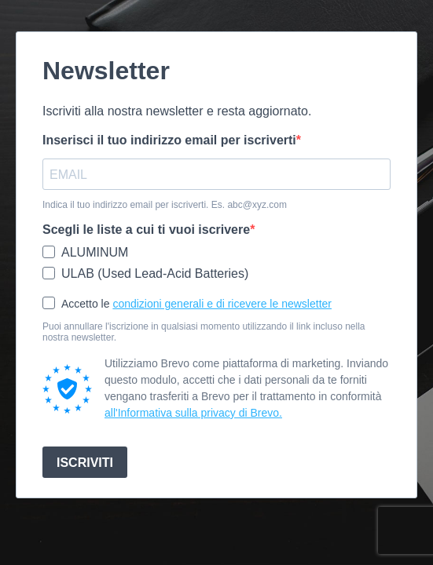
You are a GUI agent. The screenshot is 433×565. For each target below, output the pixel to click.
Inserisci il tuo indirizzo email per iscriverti (169, 140)
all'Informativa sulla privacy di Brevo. (193, 412)
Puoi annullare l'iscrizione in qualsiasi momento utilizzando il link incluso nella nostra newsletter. (203, 332)
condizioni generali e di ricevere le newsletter (222, 303)
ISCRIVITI (85, 462)
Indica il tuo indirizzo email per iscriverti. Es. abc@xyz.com (164, 204)
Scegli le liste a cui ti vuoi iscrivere (146, 229)
